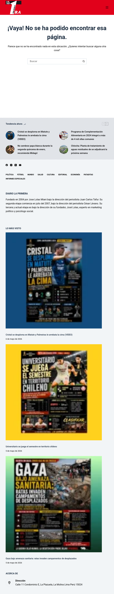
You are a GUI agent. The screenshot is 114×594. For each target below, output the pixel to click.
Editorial (62, 175)
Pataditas (88, 175)
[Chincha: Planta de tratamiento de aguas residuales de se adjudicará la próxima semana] (63, 149)
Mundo (30, 175)
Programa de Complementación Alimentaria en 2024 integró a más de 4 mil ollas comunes (88, 135)
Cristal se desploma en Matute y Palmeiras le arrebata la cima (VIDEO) (33, 135)
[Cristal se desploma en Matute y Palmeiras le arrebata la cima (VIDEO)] (10, 135)
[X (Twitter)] (16, 165)
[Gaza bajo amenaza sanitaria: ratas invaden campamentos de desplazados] (54, 504)
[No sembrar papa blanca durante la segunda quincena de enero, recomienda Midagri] (10, 149)
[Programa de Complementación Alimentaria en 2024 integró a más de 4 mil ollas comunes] (63, 135)
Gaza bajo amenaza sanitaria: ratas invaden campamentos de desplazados (41, 558)
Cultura (51, 175)
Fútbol (20, 175)
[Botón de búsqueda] (84, 61)
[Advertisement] (57, 86)
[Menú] (107, 7)
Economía (75, 175)
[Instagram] (11, 165)
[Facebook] (7, 165)
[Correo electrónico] (20, 165)
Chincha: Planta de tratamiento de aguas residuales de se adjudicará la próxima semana (89, 149)
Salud (40, 175)
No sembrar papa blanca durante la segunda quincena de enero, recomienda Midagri (35, 149)
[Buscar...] (54, 61)
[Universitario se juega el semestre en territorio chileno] (54, 392)
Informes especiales (15, 179)
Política (10, 175)
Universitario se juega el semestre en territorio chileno (31, 446)
